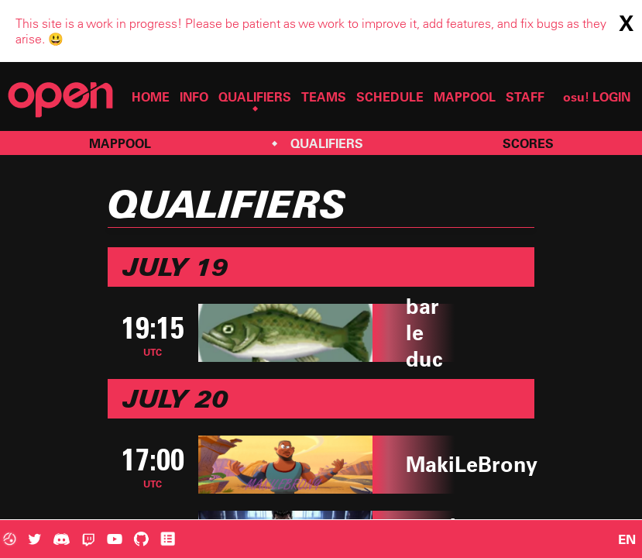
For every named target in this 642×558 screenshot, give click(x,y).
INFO (194, 97)
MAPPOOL (465, 97)
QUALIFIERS (254, 97)
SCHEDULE (390, 97)
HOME (151, 97)
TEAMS (323, 97)
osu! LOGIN (596, 97)
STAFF (525, 97)
